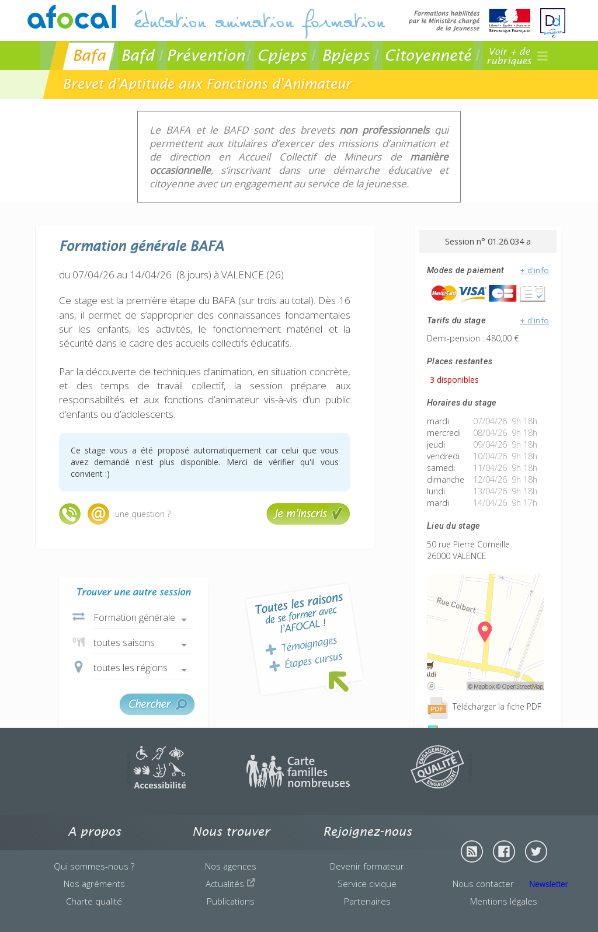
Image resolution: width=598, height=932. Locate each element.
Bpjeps (346, 55)
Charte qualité (94, 901)
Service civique (367, 883)
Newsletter (548, 884)
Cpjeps (282, 55)
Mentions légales (503, 901)
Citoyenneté (427, 55)
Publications (231, 901)
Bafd (137, 55)
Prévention (205, 55)
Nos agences (230, 866)
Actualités (231, 883)
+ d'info (534, 270)
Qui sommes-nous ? (94, 866)
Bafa (89, 55)
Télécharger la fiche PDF (484, 706)
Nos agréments (94, 883)
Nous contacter (483, 883)
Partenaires (367, 901)
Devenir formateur (367, 866)
